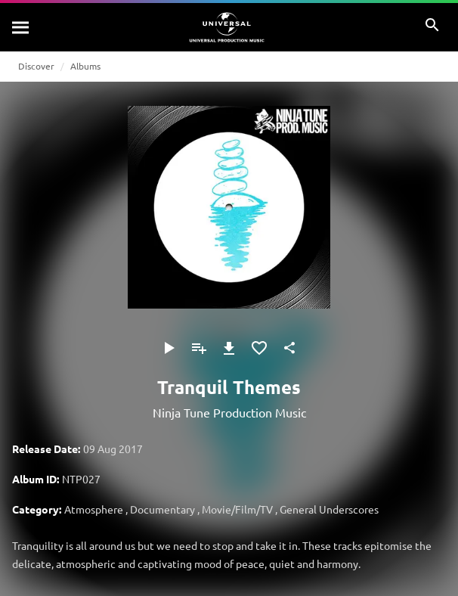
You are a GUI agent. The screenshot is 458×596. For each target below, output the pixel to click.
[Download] (229, 348)
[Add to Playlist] (199, 348)
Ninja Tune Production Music (229, 412)
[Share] (289, 348)
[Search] (21, 27)
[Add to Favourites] (259, 348)
